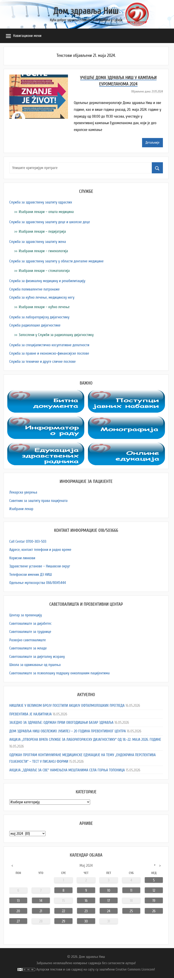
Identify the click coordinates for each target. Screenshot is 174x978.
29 (63, 921)
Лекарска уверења (23, 492)
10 (108, 890)
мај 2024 (86, 865)
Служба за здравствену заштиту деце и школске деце (49, 222)
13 (18, 900)
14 (40, 900)
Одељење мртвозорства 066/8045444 (37, 583)
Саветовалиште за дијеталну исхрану (37, 656)
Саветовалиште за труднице (30, 631)
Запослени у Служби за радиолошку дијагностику (56, 335)
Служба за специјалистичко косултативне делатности (49, 345)
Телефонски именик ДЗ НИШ (30, 574)
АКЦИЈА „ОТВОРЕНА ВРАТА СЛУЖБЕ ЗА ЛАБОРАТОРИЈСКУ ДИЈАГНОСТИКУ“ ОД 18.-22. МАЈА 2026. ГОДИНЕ (85, 739)
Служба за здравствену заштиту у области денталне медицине (56, 261)
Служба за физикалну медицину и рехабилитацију (47, 281)
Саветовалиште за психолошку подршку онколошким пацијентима (59, 673)
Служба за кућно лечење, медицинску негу (41, 297)
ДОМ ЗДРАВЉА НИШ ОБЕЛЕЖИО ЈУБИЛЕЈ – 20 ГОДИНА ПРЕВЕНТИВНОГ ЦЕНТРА (67, 731)
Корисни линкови (22, 558)
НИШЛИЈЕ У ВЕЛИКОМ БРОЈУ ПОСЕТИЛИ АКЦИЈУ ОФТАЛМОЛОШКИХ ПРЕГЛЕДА (67, 705)
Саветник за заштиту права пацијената (38, 501)
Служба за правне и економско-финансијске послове (49, 353)
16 (86, 900)
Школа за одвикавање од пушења (35, 665)
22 (63, 911)
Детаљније (152, 143)
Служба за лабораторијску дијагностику (39, 317)
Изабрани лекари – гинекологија (43, 251)
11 (131, 890)
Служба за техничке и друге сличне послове (42, 361)
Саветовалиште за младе (28, 648)
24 (108, 911)
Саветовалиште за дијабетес (30, 623)
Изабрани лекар (21, 509)
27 (18, 921)
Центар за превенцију (25, 615)
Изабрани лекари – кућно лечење (44, 307)
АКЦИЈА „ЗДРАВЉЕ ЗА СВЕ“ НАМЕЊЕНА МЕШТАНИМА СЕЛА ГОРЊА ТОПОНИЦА (67, 770)
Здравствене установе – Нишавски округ (39, 566)
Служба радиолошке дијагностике (34, 325)
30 (86, 921)
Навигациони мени (23, 36)
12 (153, 890)
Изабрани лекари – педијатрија (42, 231)
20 (18, 911)
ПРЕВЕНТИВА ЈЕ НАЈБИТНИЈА (30, 714)
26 (153, 911)
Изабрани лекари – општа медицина (46, 212)
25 (131, 911)
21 (41, 911)
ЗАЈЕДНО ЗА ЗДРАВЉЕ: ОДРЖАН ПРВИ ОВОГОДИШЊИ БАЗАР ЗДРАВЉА (61, 722)
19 (153, 900)
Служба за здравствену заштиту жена (37, 242)
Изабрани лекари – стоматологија (44, 271)
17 (108, 900)
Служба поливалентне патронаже (34, 289)
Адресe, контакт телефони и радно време (40, 549)
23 (86, 911)
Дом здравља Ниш (86, 11)
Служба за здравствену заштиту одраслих (40, 202)
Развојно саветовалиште (27, 640)
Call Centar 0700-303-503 (27, 541)
